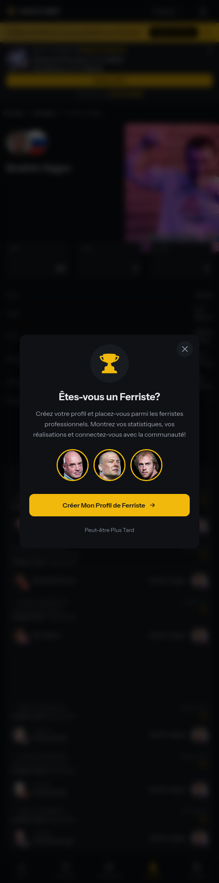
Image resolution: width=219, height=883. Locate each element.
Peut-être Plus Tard (109, 530)
